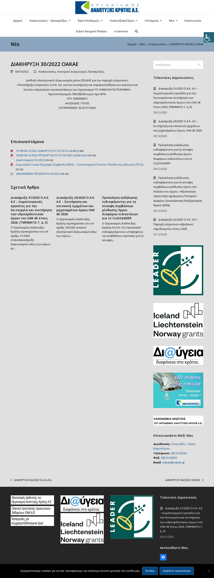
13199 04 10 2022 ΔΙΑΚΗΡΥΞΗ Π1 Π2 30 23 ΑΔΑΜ (46, 151)
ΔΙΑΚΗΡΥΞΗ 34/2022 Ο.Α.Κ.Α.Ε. (31, 480)
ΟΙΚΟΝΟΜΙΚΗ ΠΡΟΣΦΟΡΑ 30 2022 (37, 174)
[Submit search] (199, 65)
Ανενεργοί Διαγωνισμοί (72, 71)
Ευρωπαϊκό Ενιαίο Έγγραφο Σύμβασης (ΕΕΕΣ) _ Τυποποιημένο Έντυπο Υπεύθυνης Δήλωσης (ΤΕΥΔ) (79, 164)
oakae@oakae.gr (173, 462)
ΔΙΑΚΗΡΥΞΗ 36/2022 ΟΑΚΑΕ (184, 480)
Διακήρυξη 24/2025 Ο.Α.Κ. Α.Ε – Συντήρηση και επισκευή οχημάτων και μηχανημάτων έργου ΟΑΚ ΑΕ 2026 (75, 206)
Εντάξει (150, 571)
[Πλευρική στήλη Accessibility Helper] (209, 37)
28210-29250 (169, 458)
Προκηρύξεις (96, 71)
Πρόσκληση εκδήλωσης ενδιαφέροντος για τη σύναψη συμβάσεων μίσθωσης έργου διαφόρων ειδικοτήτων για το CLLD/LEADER (120, 208)
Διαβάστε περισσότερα (177, 571)
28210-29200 (179, 453)
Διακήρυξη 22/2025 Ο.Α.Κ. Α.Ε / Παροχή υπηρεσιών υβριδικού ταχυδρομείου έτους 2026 (175, 224)
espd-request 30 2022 (30, 160)
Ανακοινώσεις (47, 71)
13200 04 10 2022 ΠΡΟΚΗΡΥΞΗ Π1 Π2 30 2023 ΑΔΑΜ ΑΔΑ (51, 155)
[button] (136, 31)
